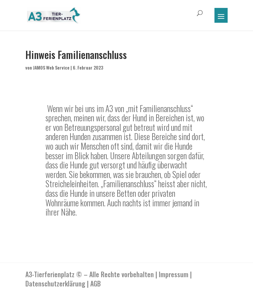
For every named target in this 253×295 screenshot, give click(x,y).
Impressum (173, 274)
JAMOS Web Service (51, 67)
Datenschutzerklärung (55, 283)
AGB (95, 283)
